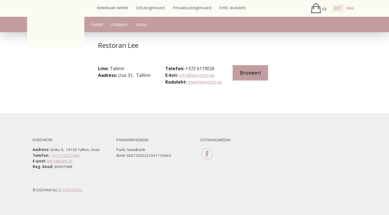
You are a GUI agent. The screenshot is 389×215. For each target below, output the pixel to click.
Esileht (97, 24)
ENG (350, 8)
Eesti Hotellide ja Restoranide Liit (55, 24)
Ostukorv (119, 24)
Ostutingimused (150, 7)
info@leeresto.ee (196, 75)
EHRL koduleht (232, 7)
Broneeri (250, 72)
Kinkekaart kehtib (112, 7)
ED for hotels (70, 190)
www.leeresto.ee (205, 82)
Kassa (141, 24)
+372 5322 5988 (65, 155)
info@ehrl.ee (60, 161)
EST (338, 8)
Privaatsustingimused (192, 7)
